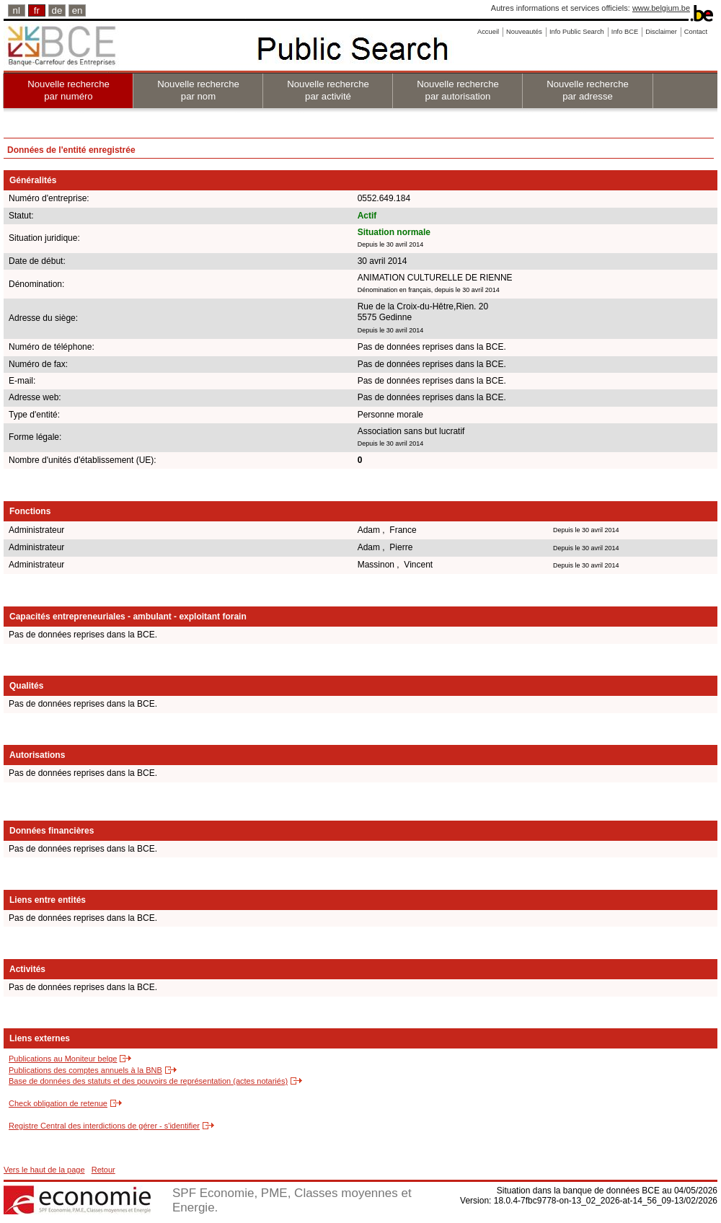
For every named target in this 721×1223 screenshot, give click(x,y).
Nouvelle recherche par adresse (588, 90)
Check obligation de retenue (58, 1103)
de (57, 10)
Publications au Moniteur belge (63, 1058)
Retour (103, 1169)
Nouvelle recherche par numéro (68, 90)
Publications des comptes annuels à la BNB (85, 1070)
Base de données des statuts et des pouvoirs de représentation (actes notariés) (148, 1081)
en (77, 10)
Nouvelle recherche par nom (198, 90)
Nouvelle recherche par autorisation (458, 90)
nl (16, 10)
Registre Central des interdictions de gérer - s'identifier (104, 1125)
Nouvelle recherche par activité (328, 90)
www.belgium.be (661, 8)
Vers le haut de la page (44, 1169)
